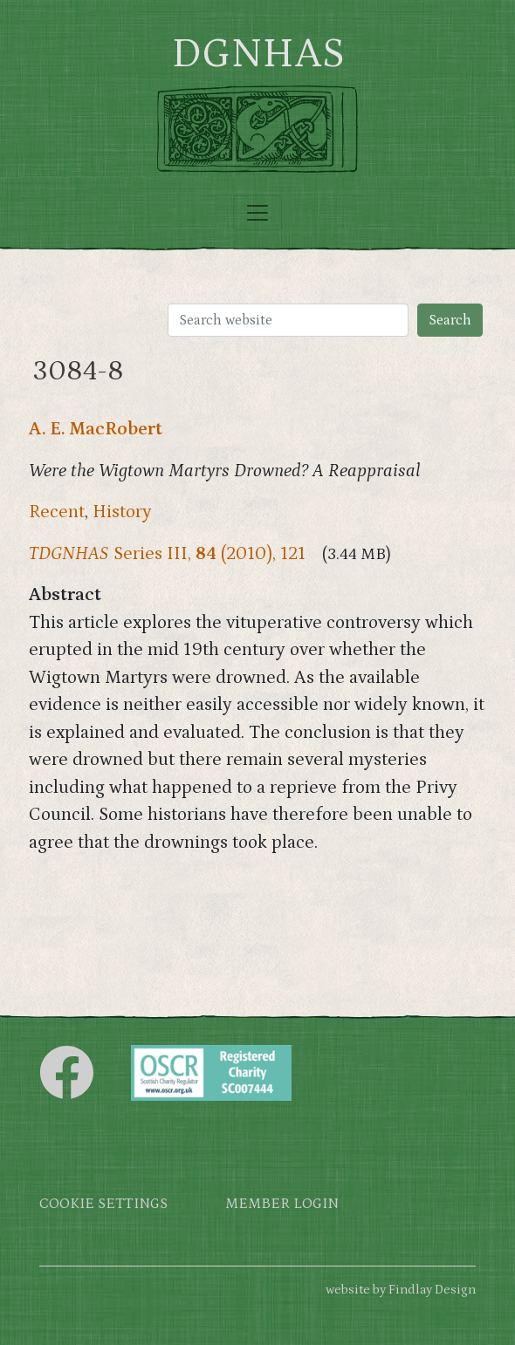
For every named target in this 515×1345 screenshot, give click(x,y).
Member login (282, 1204)
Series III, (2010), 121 (167, 553)
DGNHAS (258, 54)
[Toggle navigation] (257, 212)
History (122, 512)
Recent (57, 512)
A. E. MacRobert (95, 429)
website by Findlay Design (401, 1289)
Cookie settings (103, 1204)
